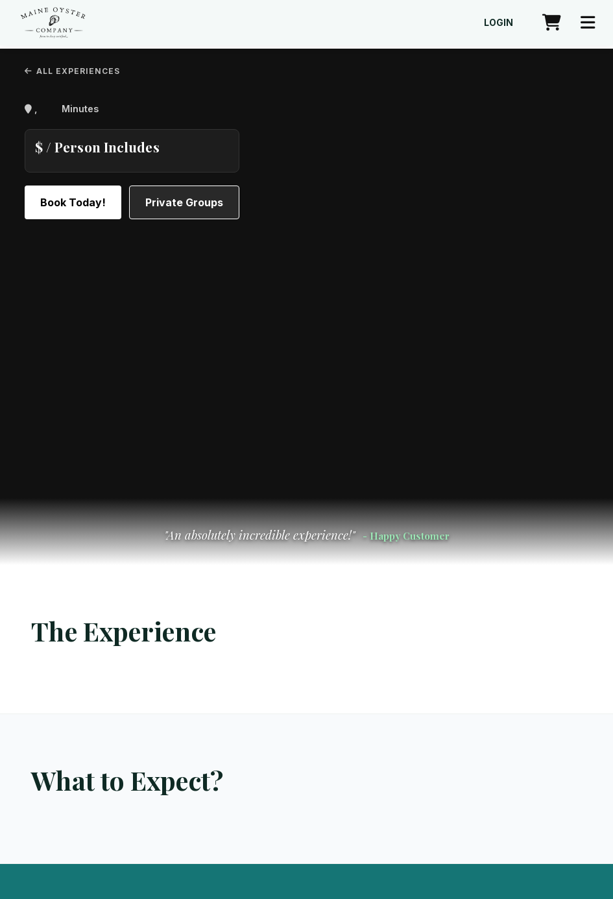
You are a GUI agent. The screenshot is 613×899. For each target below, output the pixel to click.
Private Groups (184, 202)
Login (498, 23)
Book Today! (73, 202)
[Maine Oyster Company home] (53, 22)
